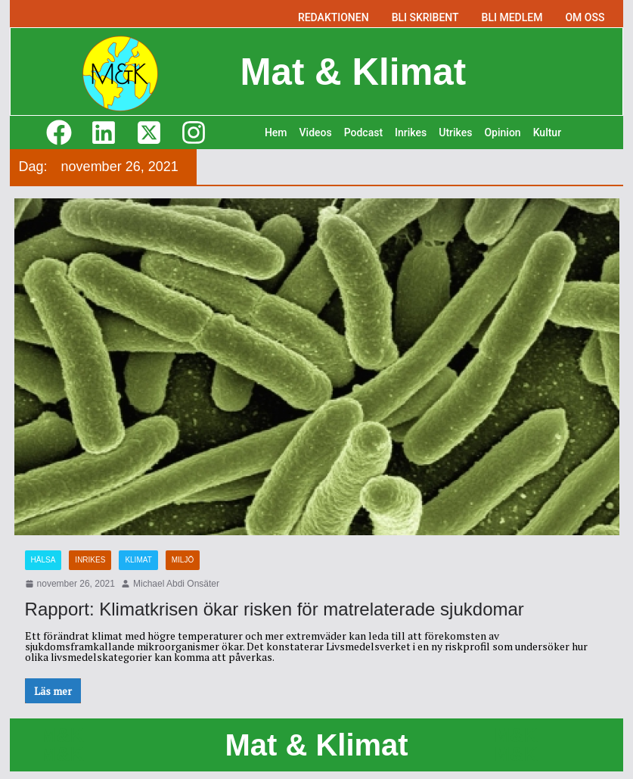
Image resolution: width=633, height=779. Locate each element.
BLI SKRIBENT (425, 17)
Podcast (363, 132)
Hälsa (43, 560)
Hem (276, 132)
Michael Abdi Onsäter (176, 583)
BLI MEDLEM (512, 17)
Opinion (502, 132)
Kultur (547, 132)
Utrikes (455, 132)
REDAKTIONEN (333, 17)
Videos (315, 132)
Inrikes (411, 132)
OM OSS (584, 17)
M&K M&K (62, 744)
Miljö (183, 560)
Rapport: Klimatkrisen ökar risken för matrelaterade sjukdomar (274, 609)
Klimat (138, 560)
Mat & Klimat (352, 71)
